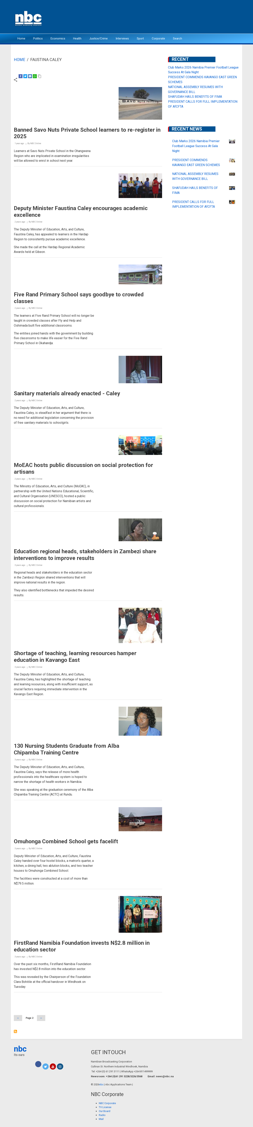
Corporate (158, 38)
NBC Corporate (107, 1103)
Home (21, 38)
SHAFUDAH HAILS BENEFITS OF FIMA (195, 97)
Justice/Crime (98, 38)
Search (177, 38)
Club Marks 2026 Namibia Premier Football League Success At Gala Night (196, 146)
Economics (58, 38)
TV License (105, 1107)
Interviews (122, 38)
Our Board (104, 1111)
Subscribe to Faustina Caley (15, 1031)
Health (77, 38)
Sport (140, 38)
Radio (102, 1115)
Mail (101, 1119)
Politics (38, 38)
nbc (20, 1049)
